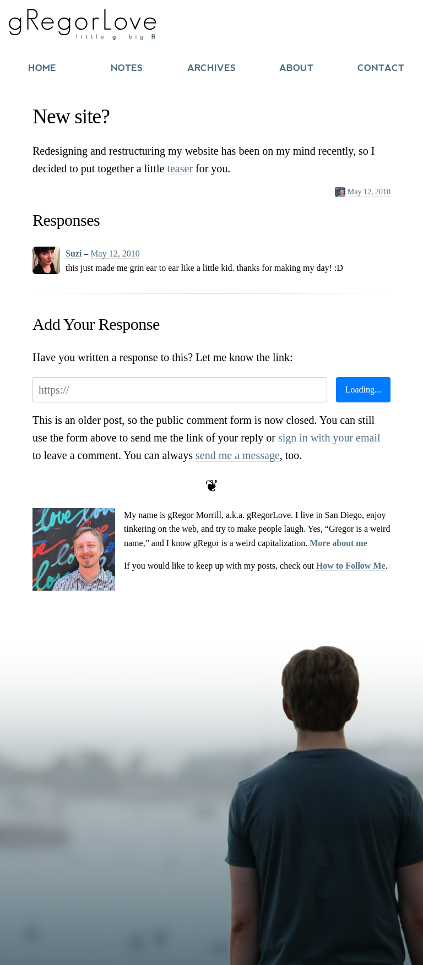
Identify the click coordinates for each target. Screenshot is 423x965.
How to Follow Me (351, 565)
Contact (380, 68)
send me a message (238, 455)
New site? (71, 116)
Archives (211, 68)
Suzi (74, 253)
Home (42, 68)
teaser (180, 168)
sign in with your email (329, 438)
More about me (338, 543)
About (296, 68)
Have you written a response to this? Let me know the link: (162, 357)
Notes (127, 68)
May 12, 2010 (369, 192)
